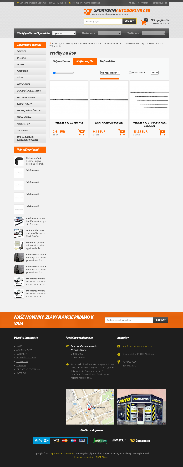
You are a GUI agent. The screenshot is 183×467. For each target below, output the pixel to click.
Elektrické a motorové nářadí (108, 43)
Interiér (21, 51)
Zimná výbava (24, 117)
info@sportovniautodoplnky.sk (86, 2)
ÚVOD (19, 346)
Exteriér (21, 57)
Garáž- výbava (24, 103)
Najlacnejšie (84, 61)
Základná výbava (26, 97)
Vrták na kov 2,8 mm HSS (109, 122)
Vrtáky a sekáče (154, 43)
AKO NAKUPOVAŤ (24, 349)
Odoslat (160, 320)
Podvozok (22, 70)
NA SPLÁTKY (22, 361)
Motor (20, 64)
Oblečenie (22, 130)
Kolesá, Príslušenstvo (29, 110)
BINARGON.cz (102, 457)
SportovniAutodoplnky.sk (117, 12)
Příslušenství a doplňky (134, 43)
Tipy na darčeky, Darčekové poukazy (27, 138)
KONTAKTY (21, 353)
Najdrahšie (107, 61)
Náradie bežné (86, 43)
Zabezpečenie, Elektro (29, 90)
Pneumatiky (23, 123)
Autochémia (23, 84)
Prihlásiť (144, 2)
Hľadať (129, 21)
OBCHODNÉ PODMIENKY (28, 369)
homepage (57, 43)
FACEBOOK (21, 373)
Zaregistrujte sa (160, 2)
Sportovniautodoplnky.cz (63, 453)
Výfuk (20, 77)
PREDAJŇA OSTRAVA (26, 357)
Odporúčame (61, 61)
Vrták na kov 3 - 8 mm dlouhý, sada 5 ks (149, 124)
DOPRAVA (21, 365)
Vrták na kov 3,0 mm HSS (69, 122)
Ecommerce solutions (84, 457)
